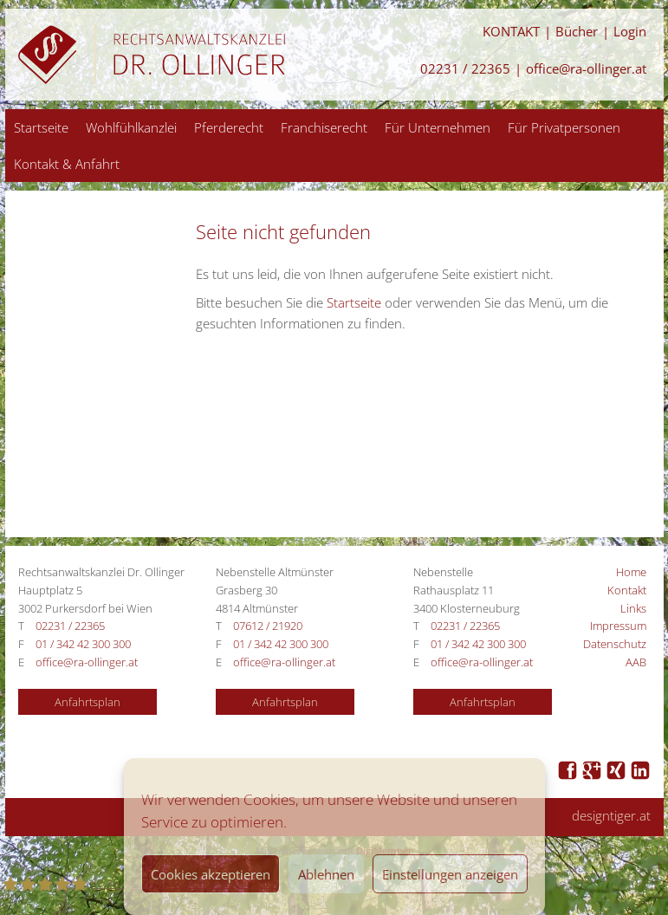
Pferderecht (228, 127)
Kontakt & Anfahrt (67, 163)
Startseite (41, 127)
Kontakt (626, 590)
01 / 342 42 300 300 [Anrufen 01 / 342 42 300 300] (83, 644)
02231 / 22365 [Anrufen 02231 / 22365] (465, 69)
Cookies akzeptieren (210, 874)
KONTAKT (511, 31)
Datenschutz (614, 644)
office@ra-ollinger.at (586, 69)
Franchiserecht (324, 127)
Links (633, 608)
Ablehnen (326, 874)
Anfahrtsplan (87, 702)
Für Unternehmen (437, 127)
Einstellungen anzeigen (450, 874)
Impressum (618, 625)
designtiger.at (611, 816)
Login (629, 31)
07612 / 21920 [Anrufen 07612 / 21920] (267, 625)
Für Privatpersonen (564, 127)
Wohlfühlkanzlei (131, 127)
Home (631, 572)
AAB (636, 662)
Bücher (576, 31)
